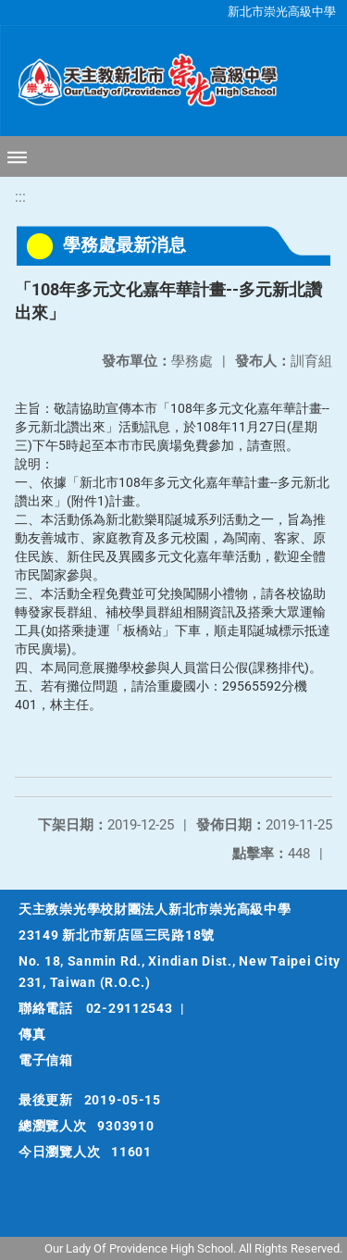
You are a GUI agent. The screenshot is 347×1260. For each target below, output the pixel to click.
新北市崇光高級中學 (282, 12)
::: (20, 197)
